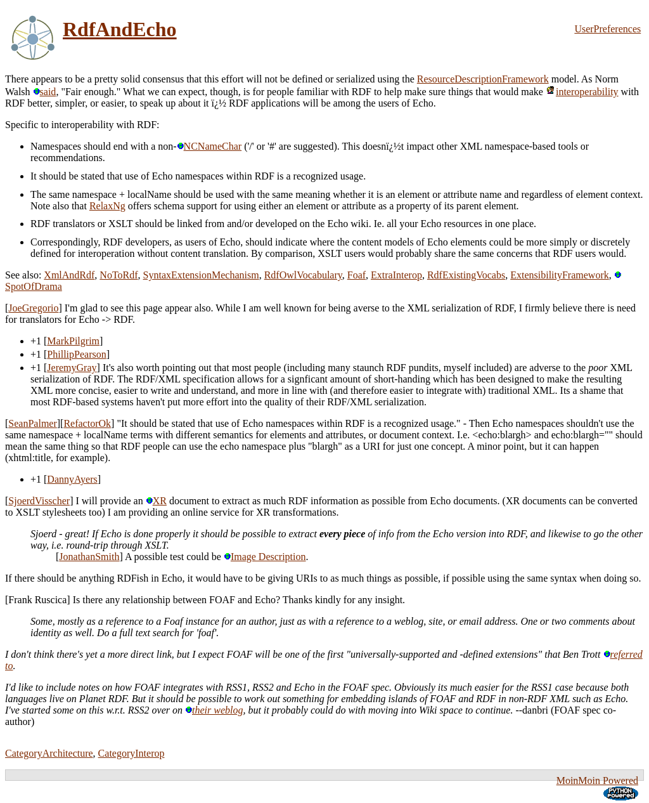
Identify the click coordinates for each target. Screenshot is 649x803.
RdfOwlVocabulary (303, 275)
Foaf (356, 275)
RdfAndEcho (120, 29)
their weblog (214, 710)
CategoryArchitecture (49, 753)
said (44, 91)
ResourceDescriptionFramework (483, 79)
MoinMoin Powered (597, 780)
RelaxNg (107, 205)
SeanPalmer (32, 423)
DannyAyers (72, 479)
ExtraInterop (396, 275)
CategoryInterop (131, 753)
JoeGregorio (33, 308)
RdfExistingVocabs (466, 275)
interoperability (582, 91)
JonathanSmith (89, 556)
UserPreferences (607, 28)
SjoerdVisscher (39, 500)
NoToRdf (119, 275)
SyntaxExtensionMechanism (201, 275)
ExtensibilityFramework (559, 275)
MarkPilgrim (73, 341)
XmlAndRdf (69, 275)
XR (156, 500)
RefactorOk (87, 423)
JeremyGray (71, 367)
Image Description (265, 556)
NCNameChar (209, 146)
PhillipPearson (76, 354)
